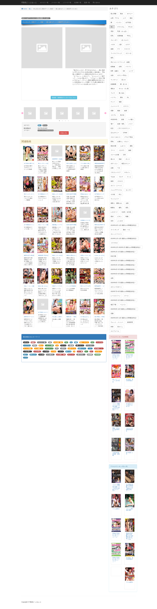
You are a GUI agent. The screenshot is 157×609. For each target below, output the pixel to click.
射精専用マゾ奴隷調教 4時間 (60, 159)
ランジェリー (115, 199)
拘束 (112, 326)
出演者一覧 (77, 2)
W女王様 (113, 256)
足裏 (112, 168)
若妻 (112, 110)
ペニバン (123, 304)
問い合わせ (96, 2)
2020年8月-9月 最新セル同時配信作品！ (123, 300)
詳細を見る (63, 133)
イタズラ (121, 150)
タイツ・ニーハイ (116, 185)
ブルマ (121, 177)
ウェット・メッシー (117, 322)
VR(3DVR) (114, 119)
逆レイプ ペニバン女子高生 (116, 381)
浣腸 (112, 313)
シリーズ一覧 (67, 2)
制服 (127, 216)
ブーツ (113, 150)
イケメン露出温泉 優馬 (129, 509)
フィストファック (116, 53)
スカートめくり (115, 137)
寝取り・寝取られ (116, 203)
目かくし (120, 326)
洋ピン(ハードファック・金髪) (120, 62)
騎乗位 (113, 207)
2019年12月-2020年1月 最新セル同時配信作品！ (126, 247)
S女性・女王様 (126, 212)
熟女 (121, 13)
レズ (124, 18)
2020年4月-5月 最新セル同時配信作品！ (123, 269)
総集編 (113, 66)
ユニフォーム (115, 331)
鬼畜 (120, 102)
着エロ (113, 159)
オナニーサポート (116, 287)
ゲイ (118, 49)
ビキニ (119, 216)
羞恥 (131, 146)
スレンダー (114, 40)
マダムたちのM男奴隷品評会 (129, 430)
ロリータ (128, 53)
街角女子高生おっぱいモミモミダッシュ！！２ (116, 357)
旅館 (129, 150)
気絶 (120, 159)
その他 (113, 194)
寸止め (113, 177)
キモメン (127, 172)
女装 (112, 75)
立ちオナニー (115, 132)
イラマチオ (114, 243)
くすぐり (126, 106)
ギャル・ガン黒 (124, 88)
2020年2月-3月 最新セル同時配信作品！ (123, 260)
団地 (112, 141)
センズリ (128, 190)
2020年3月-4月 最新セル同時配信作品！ (123, 265)
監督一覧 (87, 2)
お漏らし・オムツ (123, 141)
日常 (124, 155)
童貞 (112, 216)
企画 (120, 66)
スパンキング (115, 229)
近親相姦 (120, 35)
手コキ (130, 27)
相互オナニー (126, 163)
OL (128, 97)
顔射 (122, 119)
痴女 (131, 18)
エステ (128, 44)
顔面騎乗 (113, 84)
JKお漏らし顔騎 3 (57, 316)
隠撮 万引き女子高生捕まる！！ (116, 429)
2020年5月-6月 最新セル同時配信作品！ (123, 274)
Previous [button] (22, 113)
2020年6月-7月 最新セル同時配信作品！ (123, 282)
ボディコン (114, 163)
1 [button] (59, 121)
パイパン (128, 66)
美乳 (127, 207)
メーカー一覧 (55, 2)
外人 (120, 194)
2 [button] (62, 121)
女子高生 (128, 22)
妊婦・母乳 (120, 124)
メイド (130, 124)
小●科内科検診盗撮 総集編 (116, 454)
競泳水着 (113, 146)
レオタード (114, 212)
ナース (126, 296)
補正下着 (113, 304)
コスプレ (113, 115)
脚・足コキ (123, 84)
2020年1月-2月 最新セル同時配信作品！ (123, 251)
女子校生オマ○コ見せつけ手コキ (129, 405)
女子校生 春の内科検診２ (129, 380)
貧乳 (112, 58)
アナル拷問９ (129, 582)
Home (24, 9)
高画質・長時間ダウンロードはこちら (64, 97)
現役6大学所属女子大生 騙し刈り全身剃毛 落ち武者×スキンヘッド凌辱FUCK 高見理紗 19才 (129, 538)
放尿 (125, 110)
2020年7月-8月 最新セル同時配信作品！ (123, 291)
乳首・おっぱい (122, 31)
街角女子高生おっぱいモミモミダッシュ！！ (129, 356)
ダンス (128, 159)
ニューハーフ (115, 106)
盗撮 (112, 49)
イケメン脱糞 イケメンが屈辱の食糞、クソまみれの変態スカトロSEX (116, 407)
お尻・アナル (115, 18)
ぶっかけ (120, 221)
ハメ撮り (131, 119)
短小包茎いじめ (129, 453)
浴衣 (112, 221)
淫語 (112, 31)
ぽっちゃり (125, 40)
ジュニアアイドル (116, 190)
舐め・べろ (126, 229)
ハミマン (113, 97)
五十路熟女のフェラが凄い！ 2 (32, 224)
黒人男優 (113, 13)
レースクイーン (115, 296)
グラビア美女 (128, 137)
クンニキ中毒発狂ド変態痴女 (74, 286)
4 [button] (68, 121)
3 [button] (65, 121)
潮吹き (113, 88)
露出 (121, 97)
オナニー (130, 13)
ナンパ (113, 102)
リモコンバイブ (115, 172)
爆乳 (120, 207)
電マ (112, 124)
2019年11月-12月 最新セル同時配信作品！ (124, 238)
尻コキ (124, 80)
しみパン (123, 146)
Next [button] (105, 113)
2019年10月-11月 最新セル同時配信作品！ (124, 225)
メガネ (113, 44)
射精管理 (130, 322)
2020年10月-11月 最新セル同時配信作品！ (124, 318)
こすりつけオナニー (123, 128)
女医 (127, 203)
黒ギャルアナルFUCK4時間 (88, 286)
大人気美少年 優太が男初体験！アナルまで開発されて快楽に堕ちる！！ (129, 488)
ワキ (118, 168)
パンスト (119, 22)
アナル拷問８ (116, 509)
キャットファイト (116, 234)
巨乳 (112, 35)
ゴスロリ (120, 181)
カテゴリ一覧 (44, 2)
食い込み (121, 93)
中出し (129, 35)
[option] (32, 113)
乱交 (112, 128)
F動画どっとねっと (29, 3)
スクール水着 (115, 155)
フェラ (113, 93)
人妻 (120, 44)
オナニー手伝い (122, 75)
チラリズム (120, 27)
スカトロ (127, 49)
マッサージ (114, 80)
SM (124, 71)
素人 (30, 9)
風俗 (118, 110)
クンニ (129, 177)
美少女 (122, 115)
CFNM (125, 132)
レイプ (131, 71)
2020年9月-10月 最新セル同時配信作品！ (124, 309)
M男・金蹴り (115, 71)
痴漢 (112, 181)
